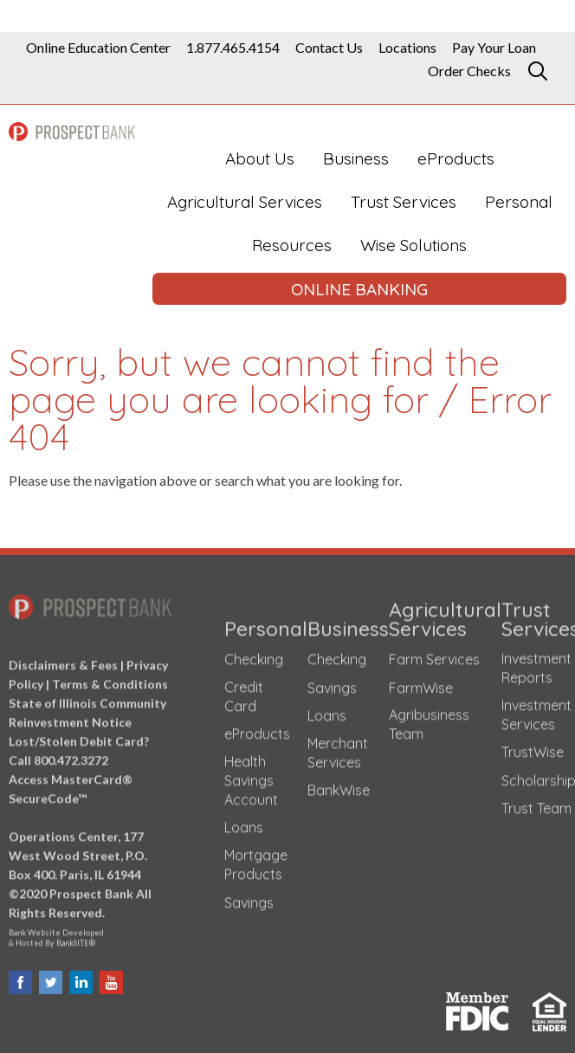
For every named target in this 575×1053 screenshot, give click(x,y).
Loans (243, 823)
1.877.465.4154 (233, 48)
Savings (249, 898)
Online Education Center (98, 48)
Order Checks (469, 71)
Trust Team (536, 804)
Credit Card (243, 692)
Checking (253, 654)
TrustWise (532, 747)
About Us (259, 158)
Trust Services (403, 201)
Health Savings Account (251, 776)
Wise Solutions (413, 245)
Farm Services (434, 654)
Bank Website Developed (90, 931)
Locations (407, 48)
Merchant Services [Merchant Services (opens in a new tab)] (337, 748)
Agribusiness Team (429, 719)
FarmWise (421, 683)
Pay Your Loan (494, 48)
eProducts (455, 158)
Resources (292, 245)
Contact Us (329, 48)
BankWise (338, 786)
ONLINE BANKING (359, 289)
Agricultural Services (244, 201)
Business (356, 158)
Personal (518, 201)
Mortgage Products (256, 860)
